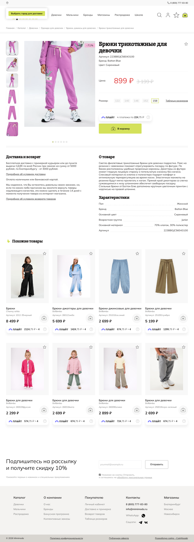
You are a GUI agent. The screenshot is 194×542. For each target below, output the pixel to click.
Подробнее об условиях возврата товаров (31, 198)
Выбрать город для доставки (26, 13)
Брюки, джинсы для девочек (81, 28)
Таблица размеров (177, 100)
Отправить (156, 464)
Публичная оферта (119, 538)
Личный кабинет (95, 504)
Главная (10, 28)
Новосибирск (172, 513)
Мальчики (72, 14)
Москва (168, 509)
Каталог (22, 28)
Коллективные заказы (57, 518)
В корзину (120, 128)
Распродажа (122, 14)
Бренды (88, 14)
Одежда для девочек (52, 28)
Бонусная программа (56, 513)
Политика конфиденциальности (66, 538)
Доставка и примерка (98, 509)
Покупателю (94, 497)
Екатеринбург (172, 504)
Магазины (104, 14)
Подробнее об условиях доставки (26, 174)
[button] (53, 142)
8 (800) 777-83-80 (179, 3)
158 (155, 100)
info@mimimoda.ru (136, 509)
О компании (53, 497)
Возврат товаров (95, 513)
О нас (47, 504)
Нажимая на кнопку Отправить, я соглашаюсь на (125, 476)
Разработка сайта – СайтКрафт (171, 538)
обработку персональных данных (134, 477)
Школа (139, 14)
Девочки (56, 14)
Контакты (133, 497)
